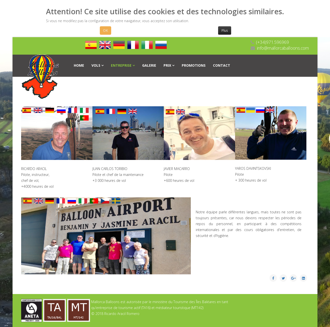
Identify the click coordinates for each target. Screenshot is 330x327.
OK (105, 30)
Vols (95, 65)
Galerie (149, 65)
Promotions (194, 65)
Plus (224, 30)
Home (79, 65)
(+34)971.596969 (272, 42)
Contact (221, 65)
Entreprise (121, 65)
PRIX (167, 65)
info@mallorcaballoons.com (283, 48)
